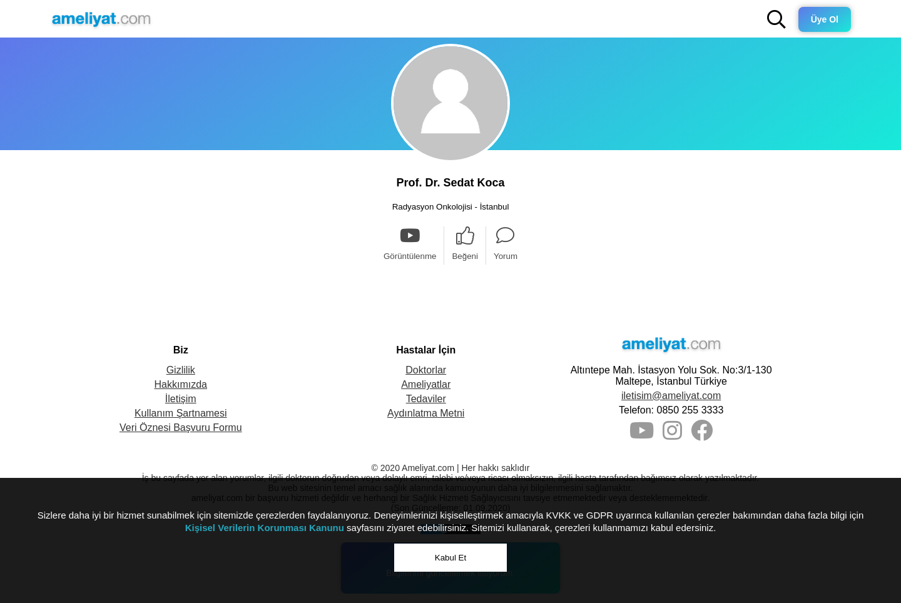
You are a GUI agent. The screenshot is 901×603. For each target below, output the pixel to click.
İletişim (180, 398)
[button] (776, 19)
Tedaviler (426, 398)
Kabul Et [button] (450, 557)
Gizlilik (180, 370)
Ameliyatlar (425, 384)
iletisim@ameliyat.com (671, 395)
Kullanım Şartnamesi (181, 413)
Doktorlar (425, 370)
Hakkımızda (181, 384)
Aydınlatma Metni (425, 413)
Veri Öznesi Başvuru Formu (181, 427)
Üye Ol (824, 19)
